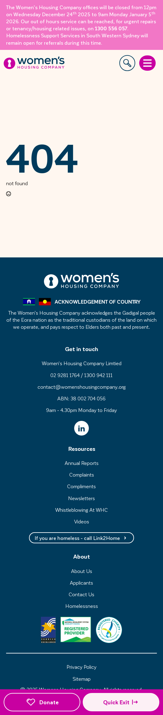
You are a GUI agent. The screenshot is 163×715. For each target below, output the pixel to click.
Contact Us (81, 594)
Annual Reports (82, 463)
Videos (81, 521)
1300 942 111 (98, 375)
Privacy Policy (81, 667)
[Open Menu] (147, 63)
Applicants (81, 582)
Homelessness (81, 606)
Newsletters (81, 498)
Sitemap (82, 679)
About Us (81, 571)
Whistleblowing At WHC (81, 510)
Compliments (81, 486)
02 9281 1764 (65, 375)
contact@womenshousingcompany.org (82, 387)
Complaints (81, 474)
